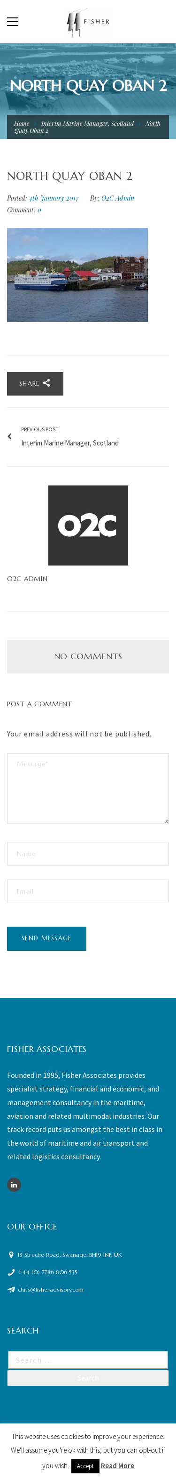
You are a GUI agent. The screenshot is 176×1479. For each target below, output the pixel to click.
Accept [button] (85, 1466)
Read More (117, 1465)
